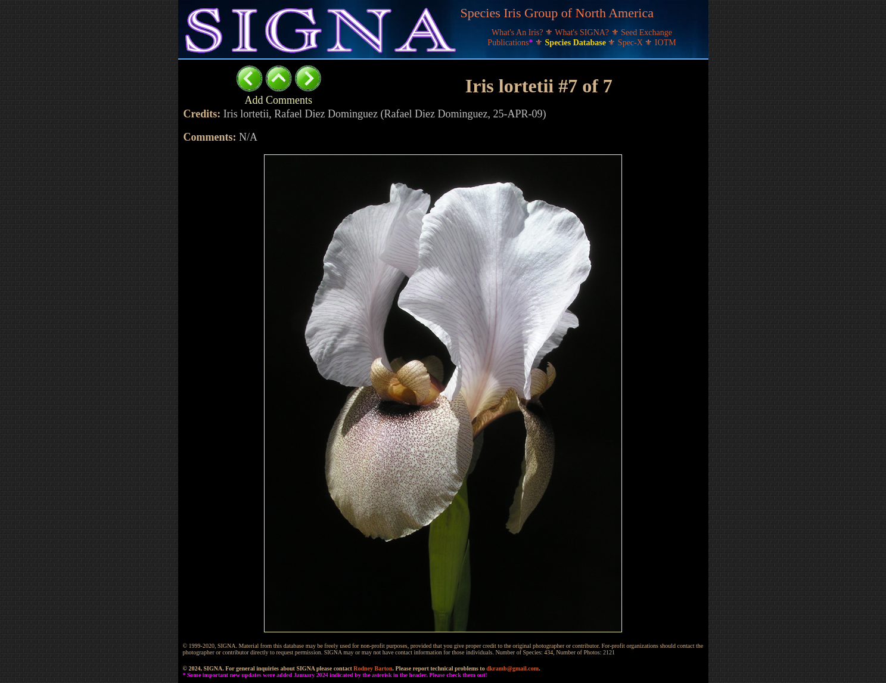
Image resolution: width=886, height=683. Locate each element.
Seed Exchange (646, 32)
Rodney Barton (372, 668)
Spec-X (631, 42)
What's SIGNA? (583, 32)
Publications (511, 42)
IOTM (665, 42)
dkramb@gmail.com (512, 668)
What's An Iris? (518, 32)
